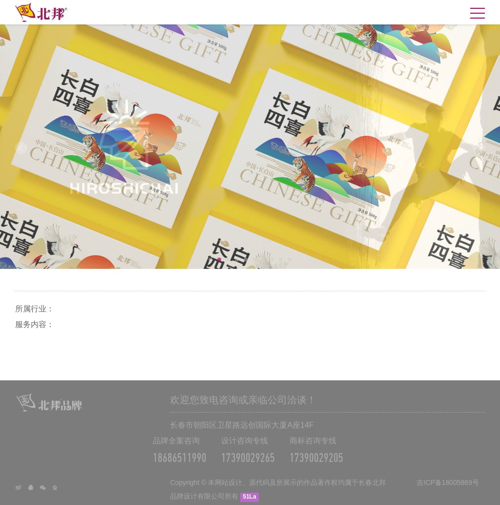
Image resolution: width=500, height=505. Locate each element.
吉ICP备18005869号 (448, 486)
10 (290, 260)
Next (479, 148)
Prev (21, 148)
